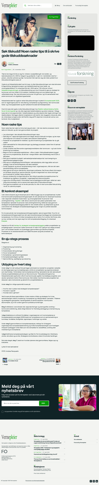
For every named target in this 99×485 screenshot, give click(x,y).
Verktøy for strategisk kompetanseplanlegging (29, 225)
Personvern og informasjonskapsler (35, 480)
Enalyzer (4, 221)
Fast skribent (11, 63)
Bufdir (56, 109)
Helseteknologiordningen (10, 90)
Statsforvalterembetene (46, 109)
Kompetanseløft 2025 (52, 100)
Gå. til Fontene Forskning (77, 83)
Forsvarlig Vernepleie (81, 5)
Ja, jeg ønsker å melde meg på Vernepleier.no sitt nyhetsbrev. (22, 411)
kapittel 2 (18, 201)
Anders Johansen (13, 64)
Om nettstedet (67, 5)
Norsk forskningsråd (8, 111)
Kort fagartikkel (6, 69)
